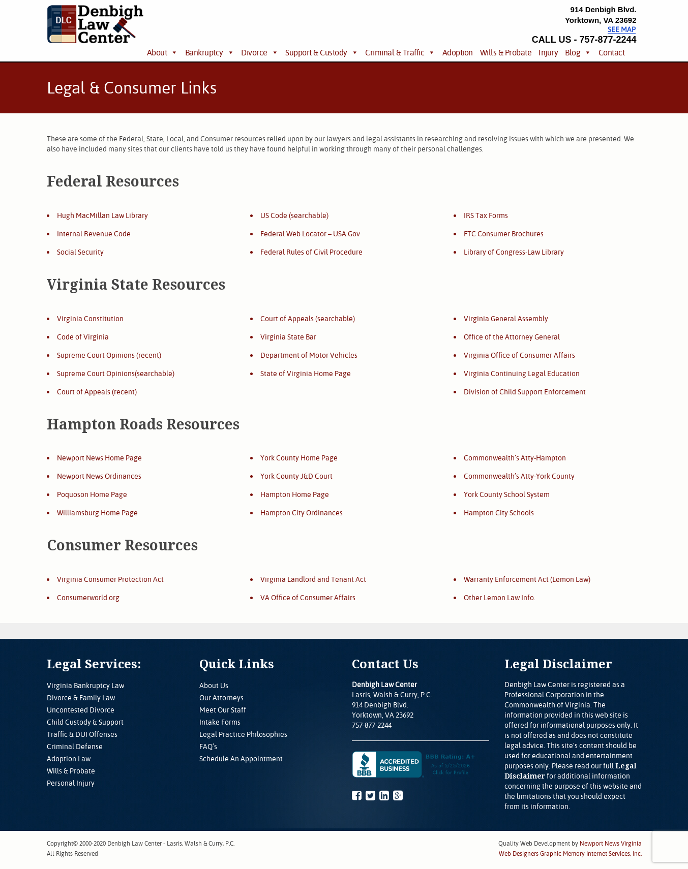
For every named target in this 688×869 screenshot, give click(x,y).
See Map (622, 30)
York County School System (507, 494)
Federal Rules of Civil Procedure (311, 252)
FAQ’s (208, 746)
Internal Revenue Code (94, 233)
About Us (213, 685)
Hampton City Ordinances (301, 512)
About (157, 52)
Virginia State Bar (288, 337)
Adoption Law (69, 758)
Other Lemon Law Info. (499, 597)
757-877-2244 (372, 725)
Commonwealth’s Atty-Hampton (515, 457)
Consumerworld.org (88, 597)
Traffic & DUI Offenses (82, 734)
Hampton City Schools (499, 512)
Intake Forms (220, 722)
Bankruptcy (204, 52)
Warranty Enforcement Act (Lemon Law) (527, 579)
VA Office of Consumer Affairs (307, 597)
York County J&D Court (296, 476)
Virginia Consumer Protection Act (110, 579)
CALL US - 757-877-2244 (584, 40)
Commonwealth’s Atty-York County (519, 476)
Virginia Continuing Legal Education (522, 373)
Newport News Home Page (99, 457)
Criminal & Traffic (394, 52)
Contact (612, 52)
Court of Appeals (83, 391)
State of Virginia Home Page (305, 373)
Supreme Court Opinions (96, 355)
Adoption (457, 52)
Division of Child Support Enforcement (525, 391)
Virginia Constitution (90, 318)
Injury (548, 52)
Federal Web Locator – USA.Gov (310, 233)
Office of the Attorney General (512, 337)
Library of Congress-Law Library (514, 252)
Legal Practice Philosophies (243, 734)
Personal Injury (71, 783)
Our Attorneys (221, 697)
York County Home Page (299, 457)
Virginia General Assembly (506, 318)
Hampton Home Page (294, 494)
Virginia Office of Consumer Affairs (519, 355)
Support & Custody (316, 52)
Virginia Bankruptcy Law (85, 685)
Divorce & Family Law (81, 697)
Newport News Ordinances (99, 476)
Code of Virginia (83, 337)
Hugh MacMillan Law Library (102, 215)
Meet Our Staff (222, 710)
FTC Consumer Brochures (504, 233)
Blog (572, 52)
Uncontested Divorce (80, 710)
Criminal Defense (75, 746)
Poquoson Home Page (92, 494)
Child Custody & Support (85, 722)
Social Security (80, 252)
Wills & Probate (506, 52)
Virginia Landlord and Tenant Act (313, 579)
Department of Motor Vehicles (308, 355)
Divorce (254, 52)
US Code (273, 215)
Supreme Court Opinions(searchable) (115, 373)
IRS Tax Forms (486, 215)
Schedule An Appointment (241, 758)
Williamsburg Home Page (97, 512)
